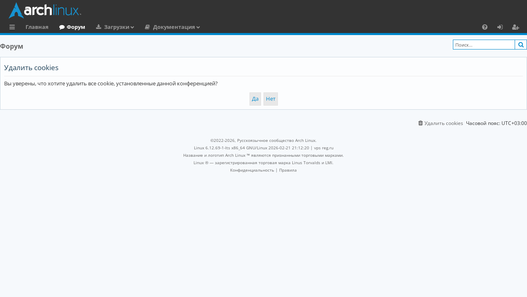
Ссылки (14, 28)
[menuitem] (484, 27)
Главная (37, 27)
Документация (174, 27)
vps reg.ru (323, 148)
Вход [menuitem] (502, 28)
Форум (76, 27)
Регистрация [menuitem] (517, 28)
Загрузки (116, 27)
